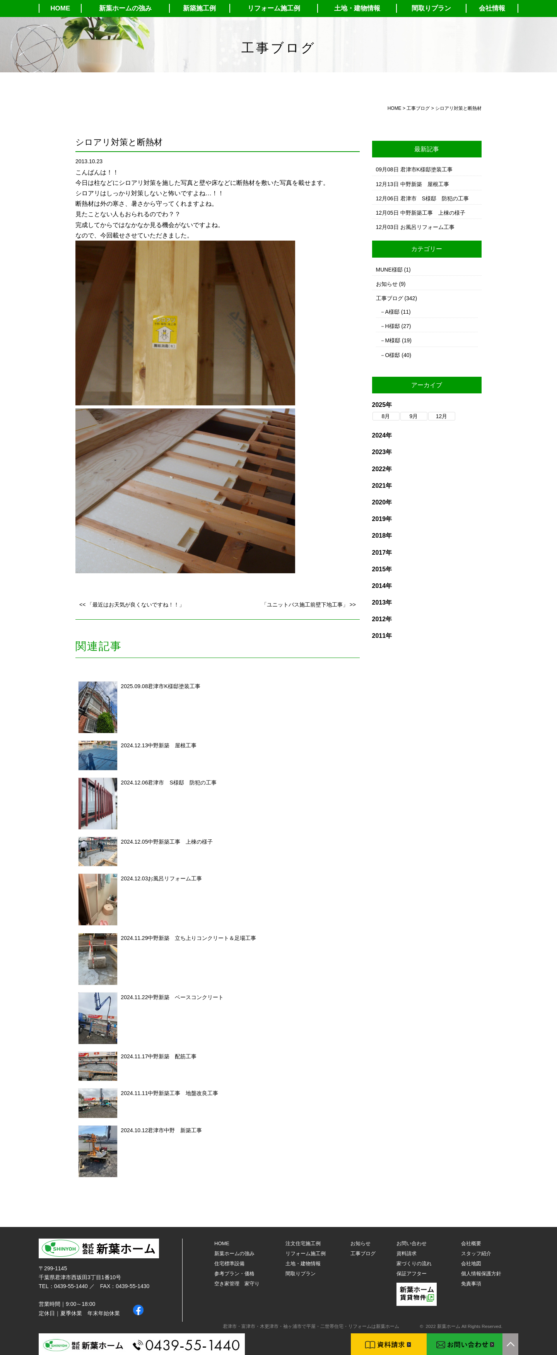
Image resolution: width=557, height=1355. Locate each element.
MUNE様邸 (389, 270)
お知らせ (387, 284)
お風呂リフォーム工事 (175, 878)
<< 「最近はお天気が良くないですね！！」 (132, 604)
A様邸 (392, 312)
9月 (414, 416)
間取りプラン (431, 8)
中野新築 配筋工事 (172, 1056)
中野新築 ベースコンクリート (186, 997)
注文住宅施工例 (303, 1243)
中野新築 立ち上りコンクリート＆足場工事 (202, 938)
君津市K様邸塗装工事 (174, 686)
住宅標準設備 (229, 1263)
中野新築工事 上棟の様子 (180, 842)
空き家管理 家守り (237, 1284)
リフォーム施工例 (274, 8)
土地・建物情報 (357, 8)
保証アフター (411, 1273)
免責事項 (471, 1284)
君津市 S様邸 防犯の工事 (182, 782)
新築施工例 (199, 8)
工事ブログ (389, 298)
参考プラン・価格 (234, 1273)
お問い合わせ (411, 1243)
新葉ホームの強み (125, 8)
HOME (60, 8)
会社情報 (492, 8)
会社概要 (471, 1243)
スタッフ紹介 (476, 1253)
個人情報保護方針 (481, 1273)
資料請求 (406, 1253)
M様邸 (393, 340)
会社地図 (471, 1263)
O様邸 (392, 355)
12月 (442, 416)
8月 (386, 416)
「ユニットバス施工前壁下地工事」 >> (308, 604)
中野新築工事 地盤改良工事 (183, 1093)
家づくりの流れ (414, 1263)
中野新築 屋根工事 (172, 745)
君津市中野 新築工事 (175, 1130)
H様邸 (392, 326)
